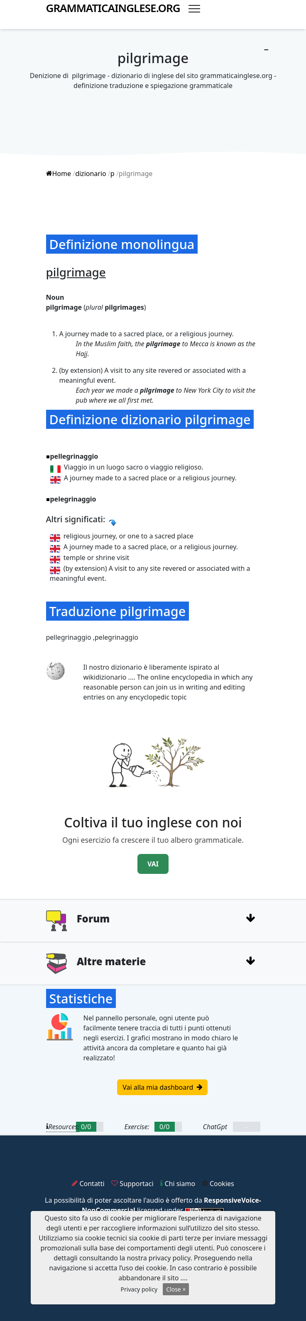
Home (58, 173)
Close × (176, 1289)
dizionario (90, 173)
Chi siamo (177, 1183)
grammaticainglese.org (113, 8)
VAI (153, 863)
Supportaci (132, 1183)
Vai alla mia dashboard (162, 1087)
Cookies (218, 1183)
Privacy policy (139, 1289)
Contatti (88, 1183)
